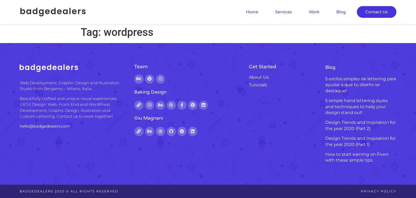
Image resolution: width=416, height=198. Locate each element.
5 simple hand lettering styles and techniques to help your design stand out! (356, 106)
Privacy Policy (378, 191)
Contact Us (376, 12)
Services (283, 12)
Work (314, 12)
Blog (341, 12)
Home (252, 12)
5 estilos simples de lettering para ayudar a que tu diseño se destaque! (360, 84)
